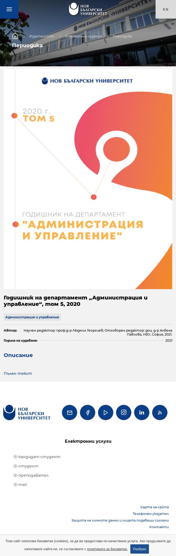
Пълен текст (18, 373)
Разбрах (139, 549)
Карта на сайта (154, 507)
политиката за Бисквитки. (107, 549)
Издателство (41, 36)
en (166, 9)
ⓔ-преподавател (31, 475)
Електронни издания (83, 36)
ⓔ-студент (26, 466)
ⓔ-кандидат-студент (37, 456)
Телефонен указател (151, 514)
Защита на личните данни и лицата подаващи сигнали (120, 520)
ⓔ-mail (20, 484)
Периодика (122, 36)
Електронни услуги (88, 441)
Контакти (159, 527)
